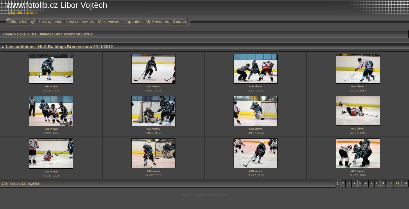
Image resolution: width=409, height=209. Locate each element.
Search (179, 21)
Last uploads (50, 21)
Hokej (21, 34)
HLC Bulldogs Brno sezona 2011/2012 (61, 34)
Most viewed (109, 21)
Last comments (80, 21)
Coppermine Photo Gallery (211, 195)
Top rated (133, 21)
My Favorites (157, 21)
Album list (18, 21)
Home (8, 34)
